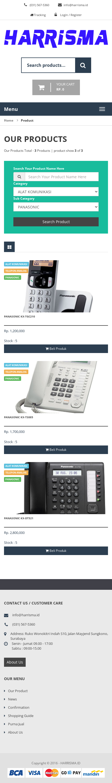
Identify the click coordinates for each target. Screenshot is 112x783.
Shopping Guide (20, 715)
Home (8, 120)
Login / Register (71, 15)
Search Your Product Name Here (38, 168)
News (12, 699)
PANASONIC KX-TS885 (18, 417)
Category (20, 183)
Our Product (18, 690)
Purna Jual (16, 724)
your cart (65, 87)
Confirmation (18, 707)
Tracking (38, 15)
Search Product (56, 221)
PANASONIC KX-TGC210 (19, 316)
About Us (15, 662)
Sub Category (23, 198)
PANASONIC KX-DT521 (18, 518)
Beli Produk (56, 348)
